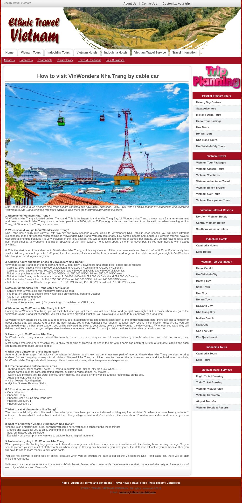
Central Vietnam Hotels (210, 222)
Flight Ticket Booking (209, 376)
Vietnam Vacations (208, 175)
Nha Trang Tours (206, 139)
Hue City (201, 293)
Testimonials (44, 60)
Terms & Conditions (89, 60)
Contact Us (149, 3)
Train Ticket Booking (209, 382)
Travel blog (138, 482)
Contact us (173, 482)
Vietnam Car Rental (208, 395)
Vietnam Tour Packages (211, 162)
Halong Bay (203, 280)
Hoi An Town (204, 299)
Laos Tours (203, 359)
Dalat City (202, 324)
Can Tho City (204, 330)
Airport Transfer (206, 401)
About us (77, 482)
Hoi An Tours (204, 133)
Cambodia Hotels (207, 245)
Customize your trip (176, 3)
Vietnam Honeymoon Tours (213, 200)
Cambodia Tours (206, 353)
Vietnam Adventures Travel (213, 181)
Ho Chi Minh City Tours (210, 146)
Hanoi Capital (204, 268)
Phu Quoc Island (206, 337)
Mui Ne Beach (205, 318)
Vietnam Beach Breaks (210, 187)
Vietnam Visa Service (209, 388)
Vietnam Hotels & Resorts (212, 407)
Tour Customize (115, 60)
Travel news (121, 482)
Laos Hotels (203, 251)
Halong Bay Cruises (208, 102)
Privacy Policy (65, 60)
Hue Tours (202, 127)
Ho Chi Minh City (206, 274)
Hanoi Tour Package (208, 121)
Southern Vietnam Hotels (212, 229)
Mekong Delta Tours (208, 114)
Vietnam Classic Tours (210, 168)
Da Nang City (204, 305)
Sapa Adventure (206, 108)
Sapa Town (203, 286)
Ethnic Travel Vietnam (76, 464)
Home (65, 482)
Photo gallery (156, 482)
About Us (130, 3)
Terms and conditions (98, 482)
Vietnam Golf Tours (208, 193)
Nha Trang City (205, 312)
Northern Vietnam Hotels (211, 216)
